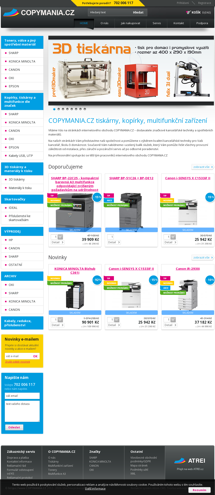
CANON (94, 465)
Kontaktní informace (19, 461)
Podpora (202, 23)
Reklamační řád (16, 465)
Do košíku (60, 237)
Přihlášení (183, 3)
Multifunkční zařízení (60, 465)
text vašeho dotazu (22, 411)
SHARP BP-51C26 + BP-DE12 (131, 178)
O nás (104, 23)
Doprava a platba (18, 457)
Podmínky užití (139, 469)
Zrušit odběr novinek (17, 361)
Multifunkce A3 (57, 473)
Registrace (204, 3)
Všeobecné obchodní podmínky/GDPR (143, 459)
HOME (84, 23)
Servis (157, 23)
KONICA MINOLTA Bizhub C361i (74, 270)
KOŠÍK (196, 12)
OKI (91, 469)
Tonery (52, 469)
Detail (55, 242)
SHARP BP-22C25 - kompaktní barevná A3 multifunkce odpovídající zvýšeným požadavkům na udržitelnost (75, 184)
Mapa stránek (138, 465)
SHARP (93, 457)
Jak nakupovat (130, 23)
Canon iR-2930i (188, 268)
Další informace (95, 488)
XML (132, 473)
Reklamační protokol (19, 477)
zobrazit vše (201, 167)
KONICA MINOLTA (100, 461)
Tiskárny (53, 461)
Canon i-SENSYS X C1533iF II (187, 178)
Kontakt (179, 23)
